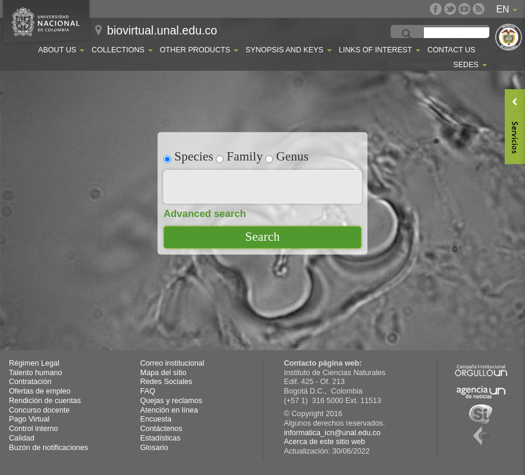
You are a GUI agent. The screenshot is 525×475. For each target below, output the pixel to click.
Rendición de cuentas (45, 401)
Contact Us (451, 50)
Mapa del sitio (163, 373)
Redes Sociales (166, 382)
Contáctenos (161, 428)
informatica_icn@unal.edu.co (332, 433)
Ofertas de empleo (40, 391)
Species (188, 156)
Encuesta (156, 419)
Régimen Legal (34, 363)
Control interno (33, 428)
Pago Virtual (29, 419)
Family (239, 156)
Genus (287, 156)
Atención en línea (169, 410)
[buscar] (468, 34)
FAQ (147, 391)
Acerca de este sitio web (325, 442)
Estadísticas (160, 438)
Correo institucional (172, 363)
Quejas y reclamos (171, 401)
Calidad (21, 438)
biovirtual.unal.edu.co (162, 30)
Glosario (154, 447)
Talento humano (35, 373)
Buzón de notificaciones (48, 447)
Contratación (30, 382)
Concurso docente (39, 410)
